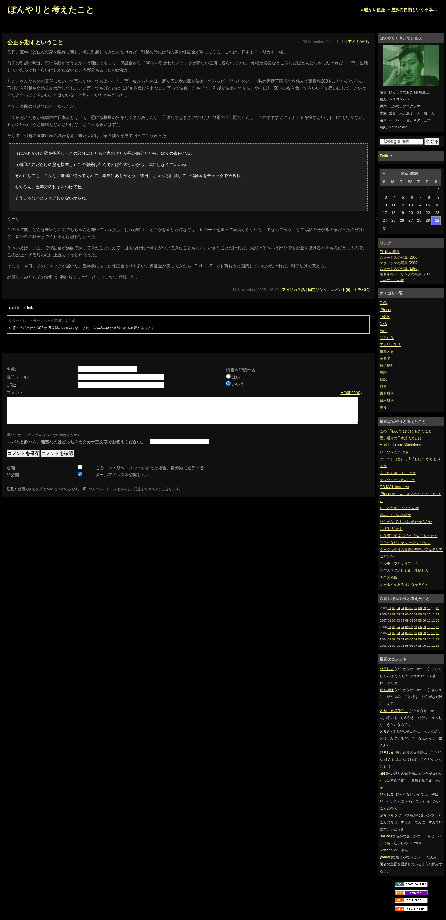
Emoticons (350, 392)
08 (420, 608)
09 (424, 608)
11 (433, 614)
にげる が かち (391, 529)
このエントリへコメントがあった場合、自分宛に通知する (149, 473)
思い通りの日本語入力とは (401, 438)
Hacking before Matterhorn (400, 445)
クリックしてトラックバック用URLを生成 (42, 321)
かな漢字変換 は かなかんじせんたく (409, 536)
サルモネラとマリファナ (399, 563)
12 (437, 608)
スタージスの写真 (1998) (399, 269)
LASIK (385, 317)
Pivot (383, 331)
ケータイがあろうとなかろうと (404, 584)
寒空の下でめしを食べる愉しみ (404, 570)
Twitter (386, 156)
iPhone (385, 310)
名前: (11, 369)
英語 (383, 372)
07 (415, 608)
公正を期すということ (35, 42)
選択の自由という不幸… (414, 9)
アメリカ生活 (390, 345)
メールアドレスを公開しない (122, 480)
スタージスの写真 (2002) (399, 263)
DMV (383, 303)
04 (402, 608)
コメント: (15, 392)
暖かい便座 (374, 9)
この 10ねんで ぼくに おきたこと (406, 431)
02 (393, 608)
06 (411, 608)
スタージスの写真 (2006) (399, 257)
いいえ (238, 384)
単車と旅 (387, 351)
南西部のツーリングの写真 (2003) (406, 274)
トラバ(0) (362, 290)
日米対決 (387, 400)
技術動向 (387, 365)
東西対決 (387, 393)
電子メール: (18, 377)
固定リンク (317, 290)
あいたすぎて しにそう (398, 473)
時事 (383, 386)
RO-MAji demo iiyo (394, 487)
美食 (383, 407)
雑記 (383, 379)
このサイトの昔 (392, 280)
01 (389, 608)
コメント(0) (340, 290)
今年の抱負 (388, 577)
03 (398, 608)
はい (236, 377)
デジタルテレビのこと (397, 480)
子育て (385, 358)
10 (428, 608)
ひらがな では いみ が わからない (406, 522)
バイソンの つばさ (394, 452)
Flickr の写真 (390, 252)
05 (407, 608)
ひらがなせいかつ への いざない (405, 543)
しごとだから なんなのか (399, 508)
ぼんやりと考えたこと (51, 9)
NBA (383, 324)
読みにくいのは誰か (395, 515)
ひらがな (387, 338)
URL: (11, 385)
